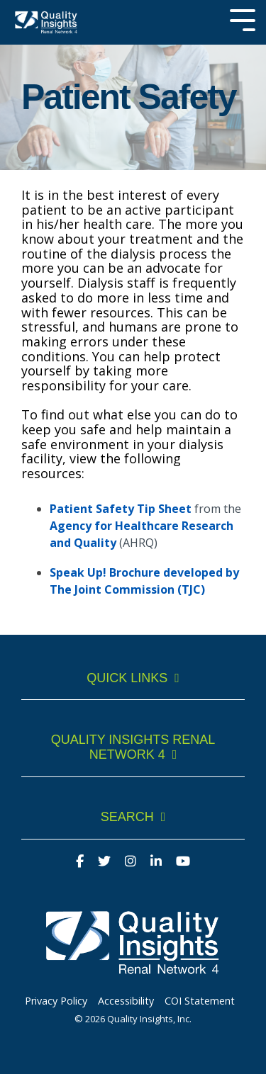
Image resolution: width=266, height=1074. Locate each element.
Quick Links (127, 678)
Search (127, 817)
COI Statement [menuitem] (200, 1000)
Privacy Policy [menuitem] (56, 1000)
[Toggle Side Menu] (242, 18)
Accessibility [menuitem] (126, 1000)
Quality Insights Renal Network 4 (133, 747)
